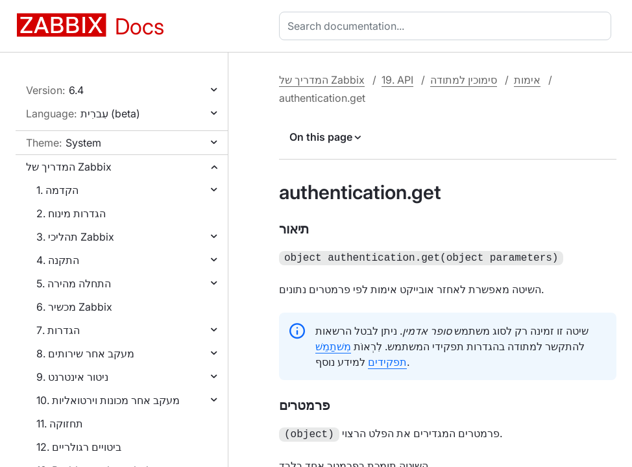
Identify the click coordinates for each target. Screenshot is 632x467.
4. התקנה (57, 260)
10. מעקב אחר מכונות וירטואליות (108, 400)
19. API (397, 79)
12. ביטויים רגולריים (78, 446)
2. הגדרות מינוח (71, 213)
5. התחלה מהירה (73, 283)
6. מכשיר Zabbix (74, 306)
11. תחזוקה (59, 423)
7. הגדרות (58, 330)
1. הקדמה (57, 190)
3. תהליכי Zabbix (75, 236)
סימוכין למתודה (463, 79)
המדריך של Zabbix (69, 166)
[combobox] (447, 26)
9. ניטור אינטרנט (72, 376)
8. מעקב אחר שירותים (85, 353)
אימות (527, 79)
